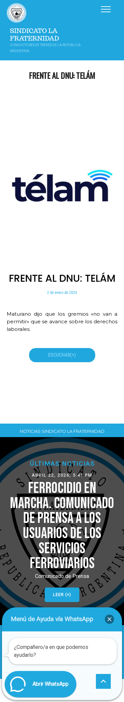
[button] (62, 531)
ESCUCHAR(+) (62, 355)
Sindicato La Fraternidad (34, 34)
